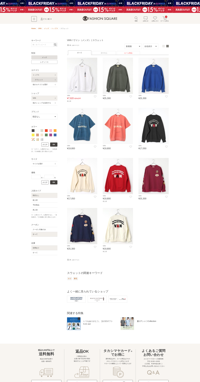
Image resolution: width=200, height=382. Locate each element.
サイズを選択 (38, 164)
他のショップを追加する (42, 103)
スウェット (39, 80)
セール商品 (128, 53)
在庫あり (36, 248)
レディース (44, 62)
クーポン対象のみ (39, 229)
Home (33, 28)
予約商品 (36, 205)
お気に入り (155, 19)
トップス (36, 75)
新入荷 (35, 200)
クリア (44, 145)
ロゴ (69, 279)
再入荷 (35, 210)
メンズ (44, 57)
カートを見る (164, 19)
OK (54, 145)
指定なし (36, 195)
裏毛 (75, 279)
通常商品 (104, 53)
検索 (136, 19)
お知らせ (145, 19)
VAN (34, 98)
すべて (79, 53)
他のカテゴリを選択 (40, 84)
